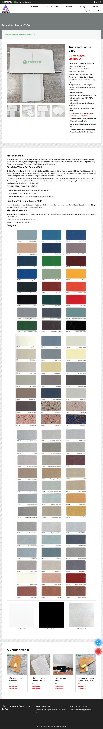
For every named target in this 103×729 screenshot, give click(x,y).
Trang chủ (34, 7)
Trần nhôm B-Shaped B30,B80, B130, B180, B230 (86, 679)
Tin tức (95, 7)
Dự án (87, 11)
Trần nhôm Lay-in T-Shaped (62, 679)
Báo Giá (69, 7)
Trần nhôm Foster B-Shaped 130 (17, 679)
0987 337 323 (7, 2)
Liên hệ (98, 11)
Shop (15, 35)
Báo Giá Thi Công (52, 7)
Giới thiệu (82, 7)
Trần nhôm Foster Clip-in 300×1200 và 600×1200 (39, 679)
